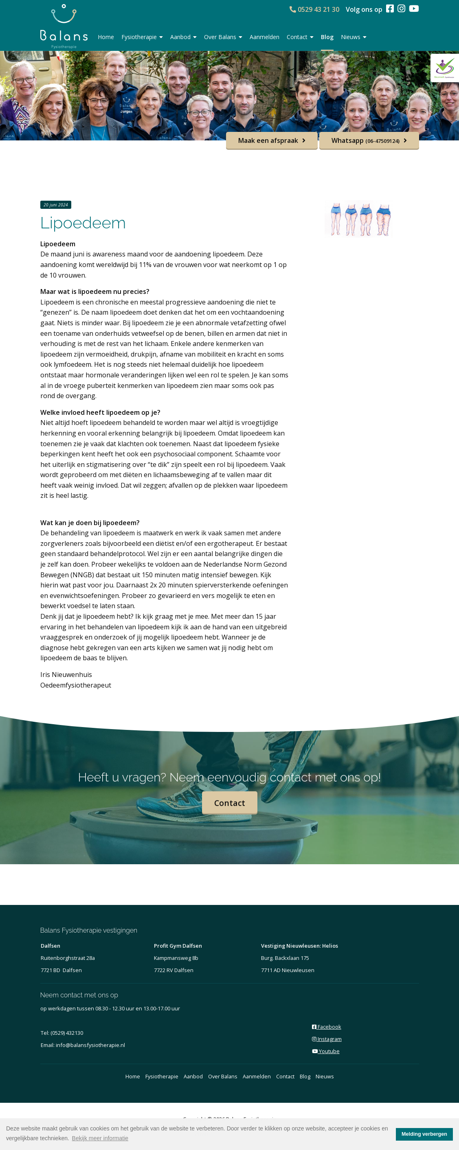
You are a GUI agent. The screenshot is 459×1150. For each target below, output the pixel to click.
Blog (327, 37)
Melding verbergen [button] (424, 1134)
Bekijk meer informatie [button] (100, 1138)
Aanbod (183, 37)
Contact (300, 37)
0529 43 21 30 (314, 9)
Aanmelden (264, 37)
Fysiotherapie (142, 37)
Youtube (326, 1051)
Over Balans (223, 37)
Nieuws (354, 37)
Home (106, 37)
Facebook (326, 1026)
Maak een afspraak (268, 140)
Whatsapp (366, 140)
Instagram (327, 1039)
